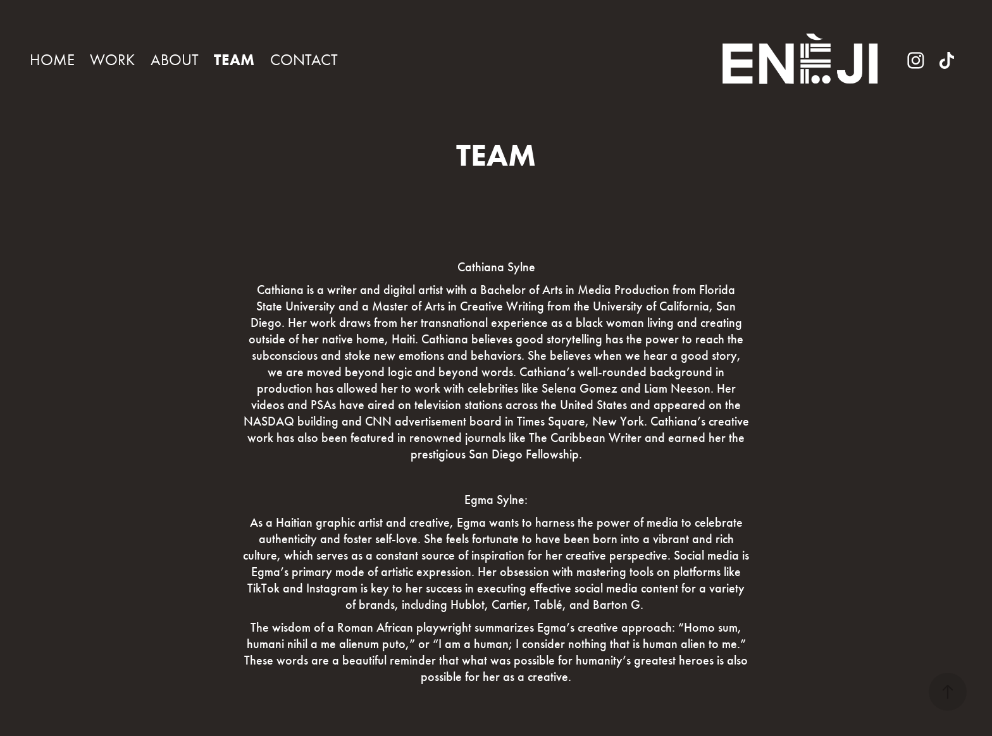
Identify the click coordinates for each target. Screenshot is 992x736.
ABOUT (175, 60)
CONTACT (304, 60)
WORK (112, 60)
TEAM (234, 60)
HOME (52, 60)
